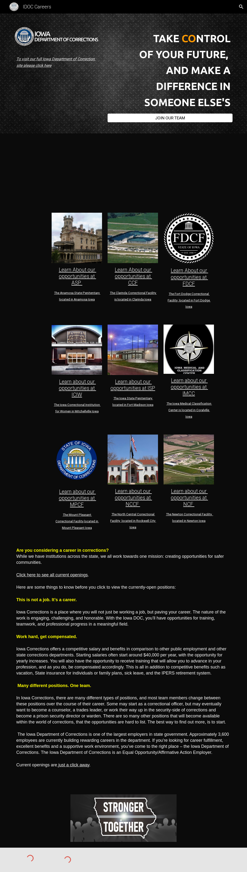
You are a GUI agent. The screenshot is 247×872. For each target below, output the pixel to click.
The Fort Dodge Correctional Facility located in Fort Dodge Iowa (189, 300)
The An (59, 293)
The (113, 293)
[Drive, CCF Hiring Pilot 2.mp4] (179, 171)
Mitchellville (83, 411)
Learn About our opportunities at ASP (77, 276)
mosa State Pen (77, 293)
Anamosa (80, 299)
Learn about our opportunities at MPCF (77, 498)
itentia (92, 293)
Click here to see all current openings (52, 574)
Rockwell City (146, 521)
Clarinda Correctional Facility (136, 293)
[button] (241, 7)
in (73, 411)
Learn (65, 382)
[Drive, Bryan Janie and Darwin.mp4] (67, 171)
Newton (178, 514)
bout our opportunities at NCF (189, 497)
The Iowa (60, 405)
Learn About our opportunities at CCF (133, 276)
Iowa (91, 299)
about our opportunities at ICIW (77, 388)
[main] (58, 59)
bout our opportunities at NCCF (133, 497)
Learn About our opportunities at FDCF (189, 276)
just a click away (73, 765)
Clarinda (138, 299)
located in (128, 521)
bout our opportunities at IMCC (189, 386)
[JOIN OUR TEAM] (170, 118)
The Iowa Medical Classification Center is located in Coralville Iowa (189, 410)
